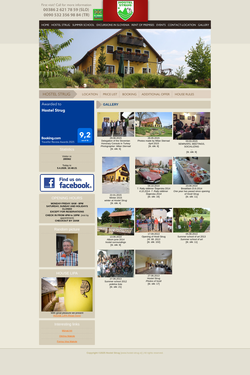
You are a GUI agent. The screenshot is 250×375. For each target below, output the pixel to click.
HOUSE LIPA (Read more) (67, 315)
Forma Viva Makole (67, 341)
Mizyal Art (67, 330)
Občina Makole (67, 336)
